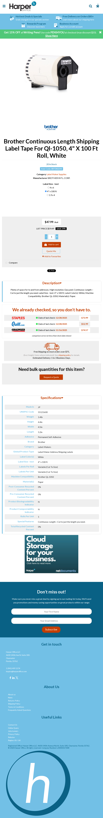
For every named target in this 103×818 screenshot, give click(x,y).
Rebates (11, 737)
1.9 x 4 (52, 195)
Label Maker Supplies (56, 174)
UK (19, 740)
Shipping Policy (14, 704)
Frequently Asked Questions (19, 710)
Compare (10, 263)
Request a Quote (51, 377)
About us (12, 694)
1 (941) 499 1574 (13, 668)
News (10, 698)
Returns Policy (14, 701)
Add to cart (51, 244)
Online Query (13, 728)
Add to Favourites (51, 256)
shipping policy (64, 355)
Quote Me (51, 251)
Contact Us (12, 725)
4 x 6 (52, 187)
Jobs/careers (13, 731)
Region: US (12, 740)
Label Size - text (51, 184)
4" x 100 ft (52, 191)
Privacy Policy (13, 734)
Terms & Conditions (16, 707)
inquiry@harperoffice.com (16, 671)
